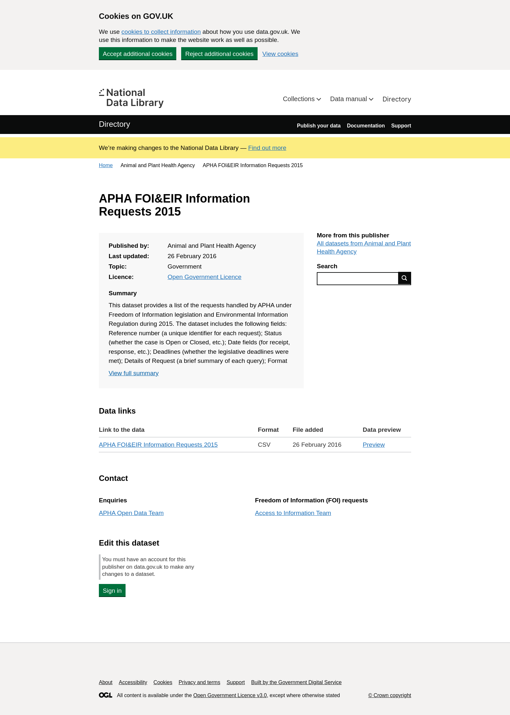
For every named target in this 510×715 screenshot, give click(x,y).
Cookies (163, 682)
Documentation (366, 125)
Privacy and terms (199, 682)
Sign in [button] (112, 590)
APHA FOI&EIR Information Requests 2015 (158, 444)
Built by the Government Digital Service (296, 682)
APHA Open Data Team (131, 513)
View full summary (134, 373)
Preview (374, 444)
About (106, 682)
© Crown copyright (389, 695)
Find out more (267, 147)
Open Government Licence (204, 276)
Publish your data (319, 125)
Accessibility (133, 682)
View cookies (280, 54)
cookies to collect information (161, 31)
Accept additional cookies (137, 53)
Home (106, 165)
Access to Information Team (293, 513)
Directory (396, 99)
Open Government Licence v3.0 (230, 695)
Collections (299, 98)
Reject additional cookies (219, 53)
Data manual (349, 98)
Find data (404, 278)
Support (401, 125)
